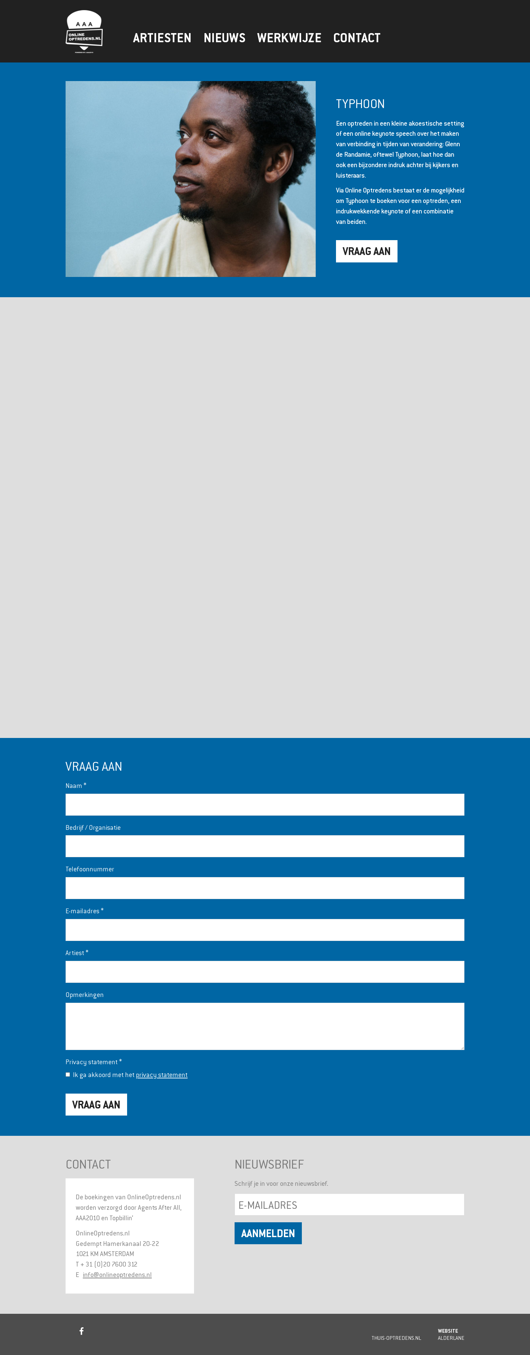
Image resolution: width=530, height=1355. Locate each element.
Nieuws (224, 37)
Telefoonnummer (90, 869)
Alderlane (451, 1337)
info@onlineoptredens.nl (117, 1274)
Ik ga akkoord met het (130, 1074)
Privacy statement (94, 1061)
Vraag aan (367, 251)
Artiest (77, 952)
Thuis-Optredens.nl (396, 1337)
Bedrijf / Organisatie (93, 827)
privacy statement (162, 1074)
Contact (357, 37)
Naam (76, 785)
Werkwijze (289, 37)
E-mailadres (85, 910)
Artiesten (162, 37)
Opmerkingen (85, 994)
